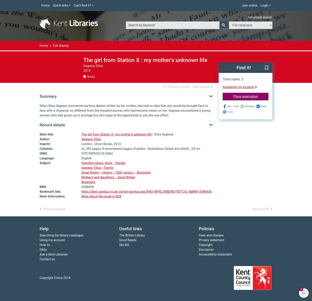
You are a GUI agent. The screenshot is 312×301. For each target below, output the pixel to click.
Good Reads (127, 240)
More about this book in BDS (101, 196)
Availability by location (240, 87)
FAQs (43, 250)
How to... (46, 245)
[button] (266, 68)
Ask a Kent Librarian (54, 254)
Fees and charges (211, 235)
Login (264, 5)
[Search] (223, 25)
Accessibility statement (215, 254)
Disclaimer (206, 250)
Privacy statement (211, 240)
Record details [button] (52, 125)
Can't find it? (82, 5)
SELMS (124, 245)
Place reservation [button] (251, 96)
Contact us (47, 259)
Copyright (205, 245)
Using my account (52, 240)
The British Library (132, 235)
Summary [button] (48, 96)
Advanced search (260, 17)
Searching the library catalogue (61, 235)
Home (45, 5)
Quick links (60, 5)
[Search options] (250, 25)
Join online (249, 5)
